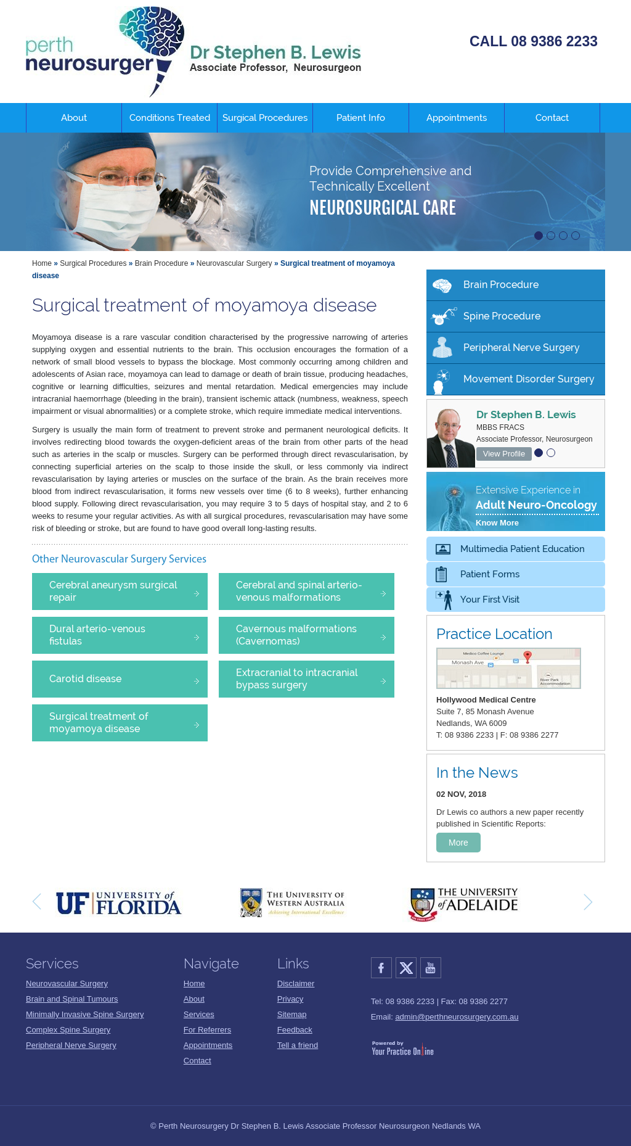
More (458, 842)
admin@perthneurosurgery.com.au (456, 1016)
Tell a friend (297, 1045)
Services (199, 1014)
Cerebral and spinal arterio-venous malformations (313, 591)
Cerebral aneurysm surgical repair (127, 591)
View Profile (504, 453)
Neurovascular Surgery (234, 263)
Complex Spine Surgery (68, 1029)
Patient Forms (489, 574)
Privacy (290, 999)
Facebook (383, 967)
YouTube (432, 967)
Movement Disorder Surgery (529, 379)
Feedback (294, 1029)
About (74, 117)
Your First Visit (489, 599)
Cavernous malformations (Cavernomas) (313, 635)
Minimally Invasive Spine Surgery (85, 1014)
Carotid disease (127, 680)
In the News (477, 772)
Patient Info (360, 117)
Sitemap (292, 1014)
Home (42, 263)
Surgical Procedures (264, 117)
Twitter (408, 967)
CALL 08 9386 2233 (534, 41)
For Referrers (207, 1029)
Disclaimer (296, 983)
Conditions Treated (169, 117)
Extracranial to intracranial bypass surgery (313, 679)
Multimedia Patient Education (522, 548)
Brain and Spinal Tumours (72, 999)
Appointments (456, 117)
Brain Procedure (162, 263)
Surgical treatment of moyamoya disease (127, 723)
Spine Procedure (501, 316)
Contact (552, 117)
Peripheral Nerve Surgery (521, 347)
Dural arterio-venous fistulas (127, 635)
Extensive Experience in (537, 507)
